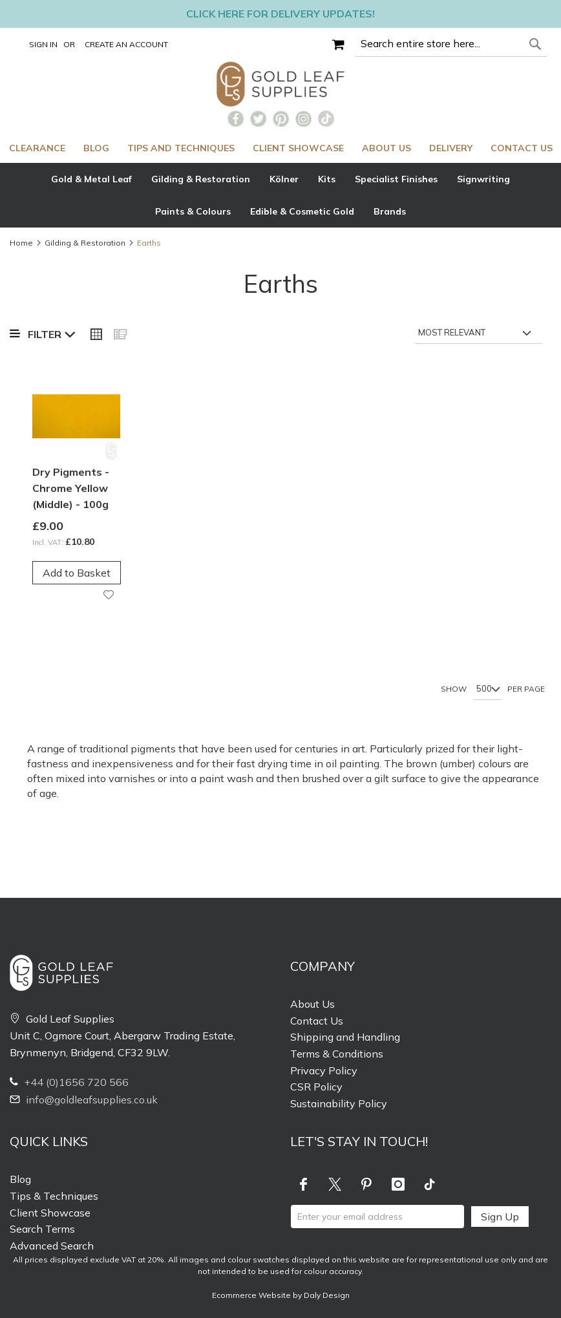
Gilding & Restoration (85, 243)
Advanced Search (52, 1245)
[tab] (280, 195)
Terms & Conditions (336, 1053)
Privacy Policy (323, 1070)
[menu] (280, 148)
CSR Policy (316, 1086)
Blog (20, 1179)
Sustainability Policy (338, 1103)
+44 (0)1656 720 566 (69, 1082)
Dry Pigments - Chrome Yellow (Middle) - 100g (70, 488)
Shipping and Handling (345, 1036)
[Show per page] (487, 689)
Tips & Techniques (54, 1195)
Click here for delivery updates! (280, 13)
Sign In (43, 44)
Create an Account (126, 44)
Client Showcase (50, 1212)
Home (21, 243)
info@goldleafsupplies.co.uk (84, 1099)
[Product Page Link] (76, 417)
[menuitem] (37, 148)
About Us (312, 1003)
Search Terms (42, 1228)
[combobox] (451, 44)
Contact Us (316, 1020)
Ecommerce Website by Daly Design (281, 1295)
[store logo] (280, 84)
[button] (110, 595)
